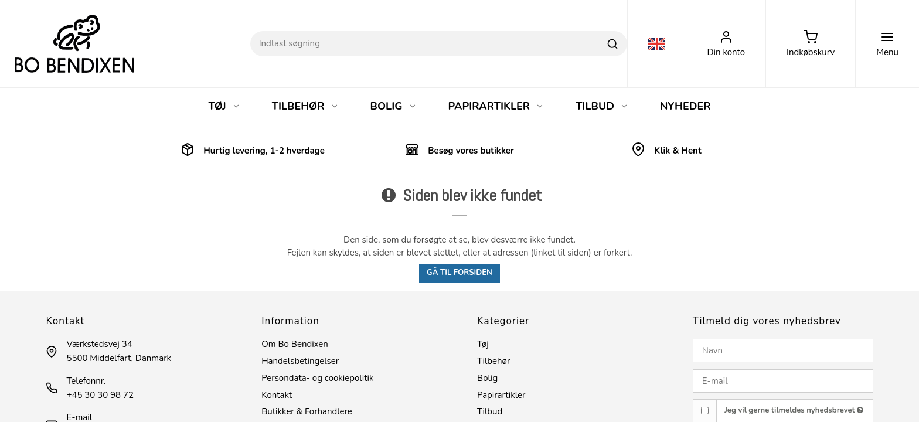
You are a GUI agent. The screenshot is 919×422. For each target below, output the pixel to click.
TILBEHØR (305, 106)
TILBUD (602, 106)
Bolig (487, 378)
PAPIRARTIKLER (496, 106)
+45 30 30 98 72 (99, 395)
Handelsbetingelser (300, 361)
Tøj (483, 344)
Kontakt (276, 395)
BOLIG (393, 106)
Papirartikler (501, 395)
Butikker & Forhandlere (306, 411)
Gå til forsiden (459, 272)
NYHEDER (685, 106)
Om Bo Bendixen (294, 344)
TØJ (224, 106)
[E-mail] (783, 381)
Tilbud (489, 411)
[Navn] (783, 350)
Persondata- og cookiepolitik (317, 378)
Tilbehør (493, 361)
